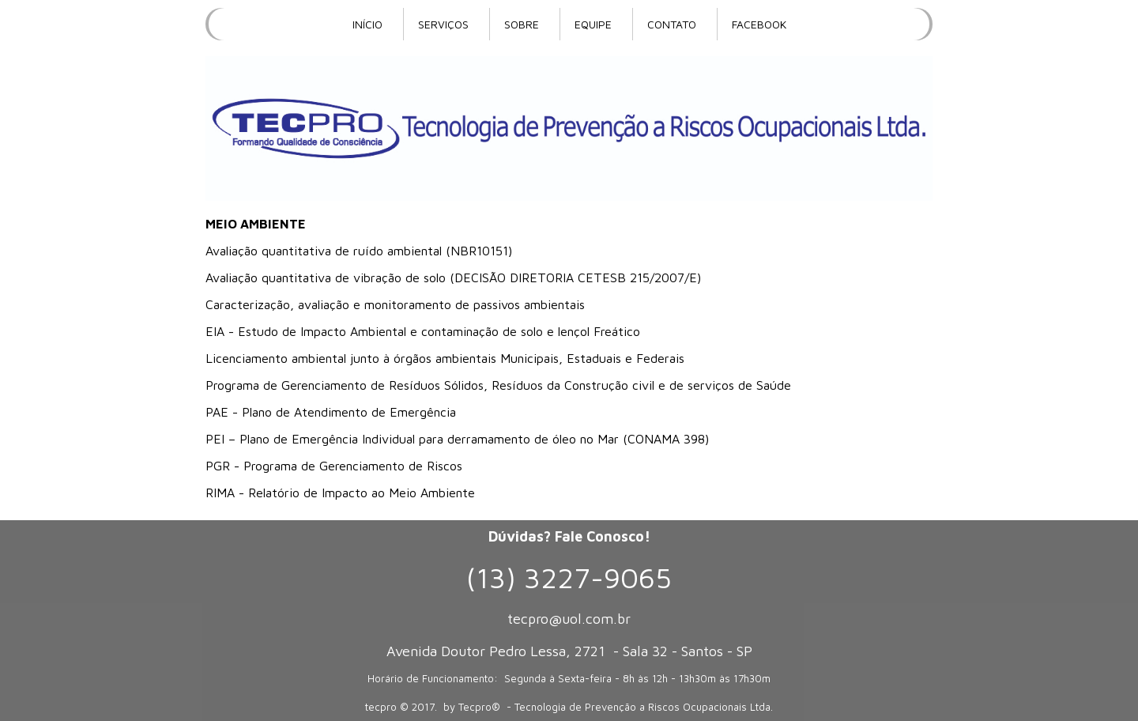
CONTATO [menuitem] (671, 24)
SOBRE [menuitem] (521, 24)
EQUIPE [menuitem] (593, 24)
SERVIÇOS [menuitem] (443, 24)
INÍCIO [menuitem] (367, 24)
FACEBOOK (759, 24)
